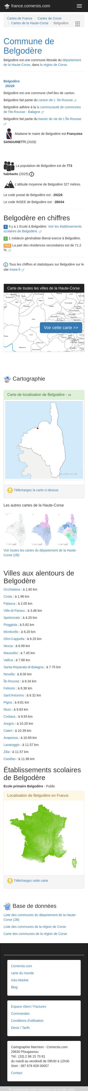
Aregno (9, 723)
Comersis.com (21, 966)
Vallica (9, 660)
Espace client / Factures (28, 1006)
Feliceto (10, 688)
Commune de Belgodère (29, 46)
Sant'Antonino (14, 695)
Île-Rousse (12, 681)
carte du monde (22, 973)
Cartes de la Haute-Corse (30, 23)
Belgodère (11, 81)
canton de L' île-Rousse (57, 100)
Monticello (11, 632)
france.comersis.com (27, 7)
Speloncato (12, 618)
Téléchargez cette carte (27, 880)
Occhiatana (12, 589)
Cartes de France (19, 18)
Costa (8, 596)
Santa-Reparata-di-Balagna (24, 667)
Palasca (10, 603)
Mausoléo (11, 653)
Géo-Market (19, 980)
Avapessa (11, 738)
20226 (9, 86)
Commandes (20, 1013)
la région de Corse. (54, 65)
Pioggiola (11, 625)
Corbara (10, 716)
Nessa (9, 646)
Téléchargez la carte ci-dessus (32, 490)
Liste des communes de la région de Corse (35, 927)
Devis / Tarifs (20, 1028)
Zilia (7, 752)
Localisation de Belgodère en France (38, 795)
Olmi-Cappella (14, 639)
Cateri (8, 731)
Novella (9, 674)
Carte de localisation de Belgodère (36, 395)
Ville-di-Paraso (15, 610)
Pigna (8, 702)
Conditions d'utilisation (27, 1021)
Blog (14, 987)
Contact (16, 1073)
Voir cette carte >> (61, 327)
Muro (8, 709)
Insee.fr (17, 269)
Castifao (10, 759)
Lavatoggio (12, 745)
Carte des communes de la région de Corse (35, 934)
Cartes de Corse (49, 18)
